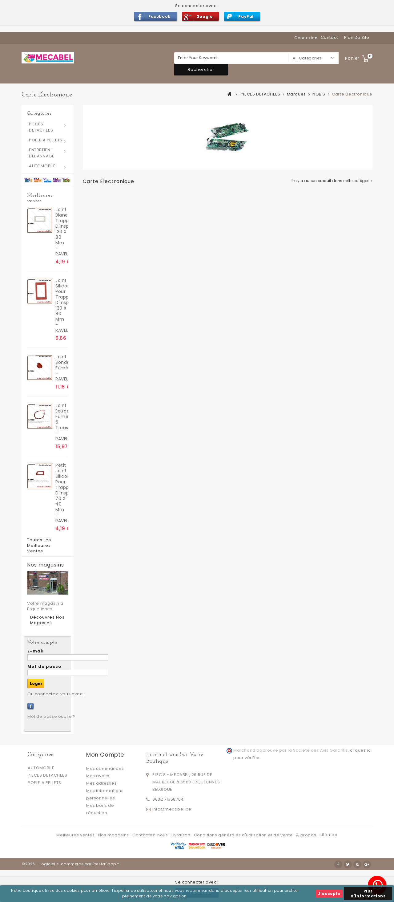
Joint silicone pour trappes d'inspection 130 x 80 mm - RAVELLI (61, 305)
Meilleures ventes (39, 198)
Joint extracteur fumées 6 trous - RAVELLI (61, 422)
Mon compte (105, 754)
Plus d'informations (368, 893)
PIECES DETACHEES (41, 127)
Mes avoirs (98, 776)
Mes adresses (101, 783)
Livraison (181, 835)
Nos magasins (45, 565)
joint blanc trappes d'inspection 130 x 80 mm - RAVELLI (61, 232)
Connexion (305, 38)
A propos (306, 835)
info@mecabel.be (171, 809)
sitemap (328, 835)
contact (329, 37)
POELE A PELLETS (45, 140)
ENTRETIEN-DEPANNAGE (41, 153)
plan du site (356, 37)
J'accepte (329, 893)
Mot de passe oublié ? (51, 716)
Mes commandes (105, 768)
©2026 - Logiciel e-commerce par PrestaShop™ (70, 864)
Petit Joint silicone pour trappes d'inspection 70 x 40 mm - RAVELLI (61, 492)
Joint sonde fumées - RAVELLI (61, 368)
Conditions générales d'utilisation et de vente (244, 835)
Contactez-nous (150, 835)
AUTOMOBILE (42, 166)
